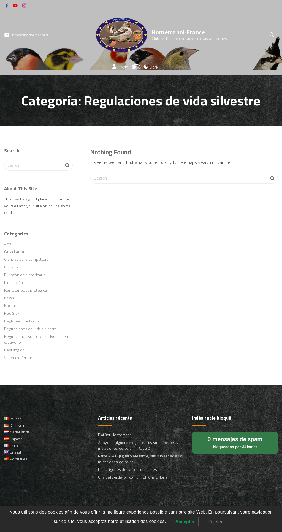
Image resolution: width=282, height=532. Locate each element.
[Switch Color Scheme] (150, 67)
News (9, 298)
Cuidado (11, 267)
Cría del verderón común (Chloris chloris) (133, 477)
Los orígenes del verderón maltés (127, 469)
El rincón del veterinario (25, 274)
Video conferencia (19, 357)
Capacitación (14, 251)
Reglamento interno (21, 321)
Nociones (12, 305)
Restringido (14, 350)
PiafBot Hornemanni (115, 434)
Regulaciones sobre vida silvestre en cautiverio (36, 339)
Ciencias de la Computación (27, 259)
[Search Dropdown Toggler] (272, 35)
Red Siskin (13, 313)
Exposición (13, 282)
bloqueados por (235, 442)
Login (123, 67)
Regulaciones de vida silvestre (30, 328)
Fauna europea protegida (25, 290)
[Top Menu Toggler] (274, 67)
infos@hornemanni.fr (29, 35)
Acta (7, 244)
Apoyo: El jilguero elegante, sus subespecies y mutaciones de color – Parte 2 (138, 445)
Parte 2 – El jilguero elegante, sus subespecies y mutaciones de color (140, 458)
